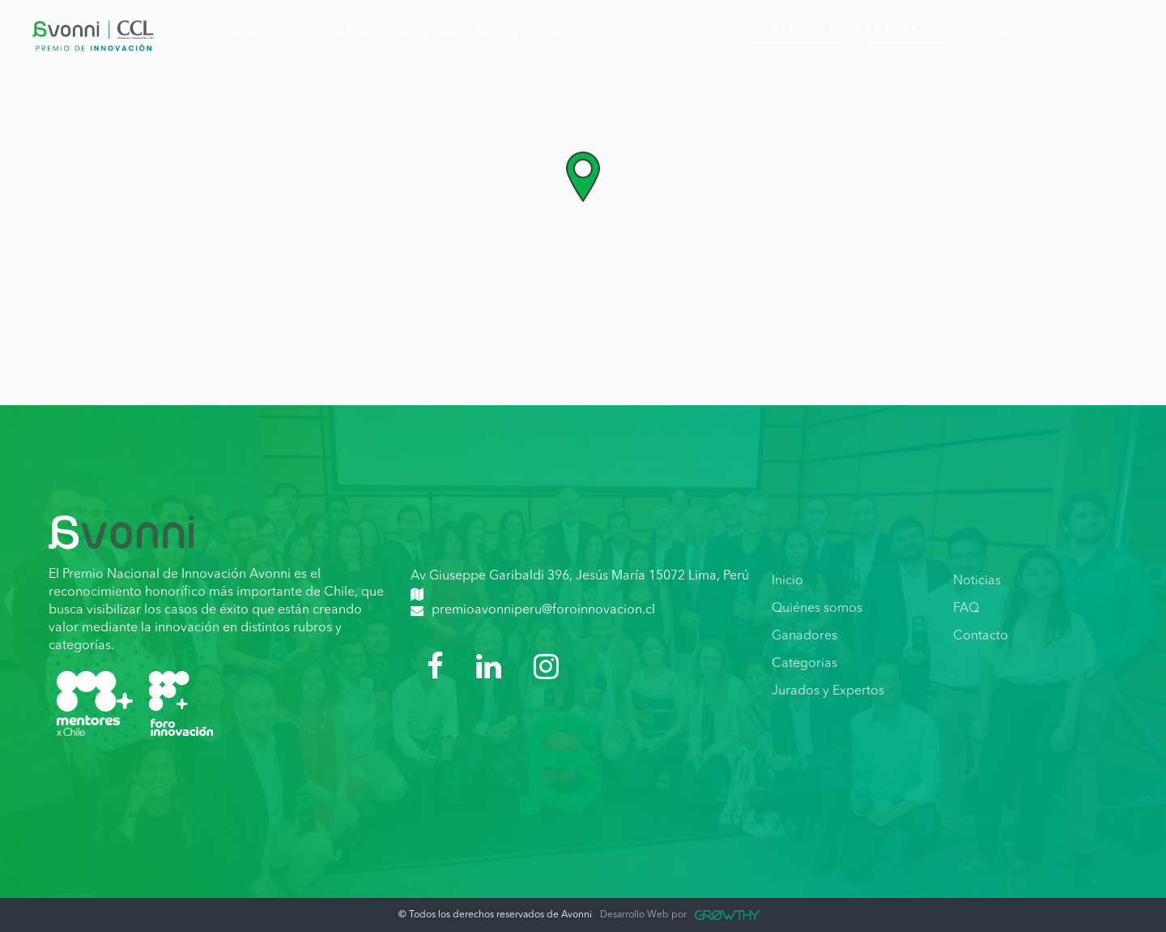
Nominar (905, 28)
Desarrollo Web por (680, 915)
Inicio (787, 581)
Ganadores (804, 636)
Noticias (977, 581)
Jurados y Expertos (828, 691)
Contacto (980, 636)
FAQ (966, 608)
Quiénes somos (817, 608)
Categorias (804, 663)
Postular (797, 28)
